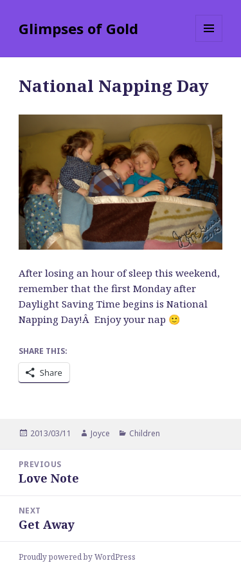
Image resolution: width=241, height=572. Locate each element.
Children (144, 433)
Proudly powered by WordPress (77, 556)
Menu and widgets (209, 41)
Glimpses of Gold (78, 28)
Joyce (100, 433)
